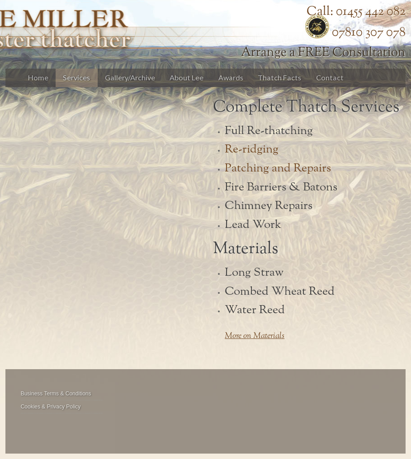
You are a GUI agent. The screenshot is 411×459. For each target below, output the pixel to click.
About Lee (186, 77)
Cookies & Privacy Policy (51, 406)
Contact (330, 77)
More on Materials (254, 336)
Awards (230, 77)
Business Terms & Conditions (56, 393)
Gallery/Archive (130, 77)
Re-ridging (252, 149)
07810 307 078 (369, 32)
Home (38, 77)
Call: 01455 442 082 (356, 11)
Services (76, 77)
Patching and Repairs (278, 168)
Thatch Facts (279, 77)
